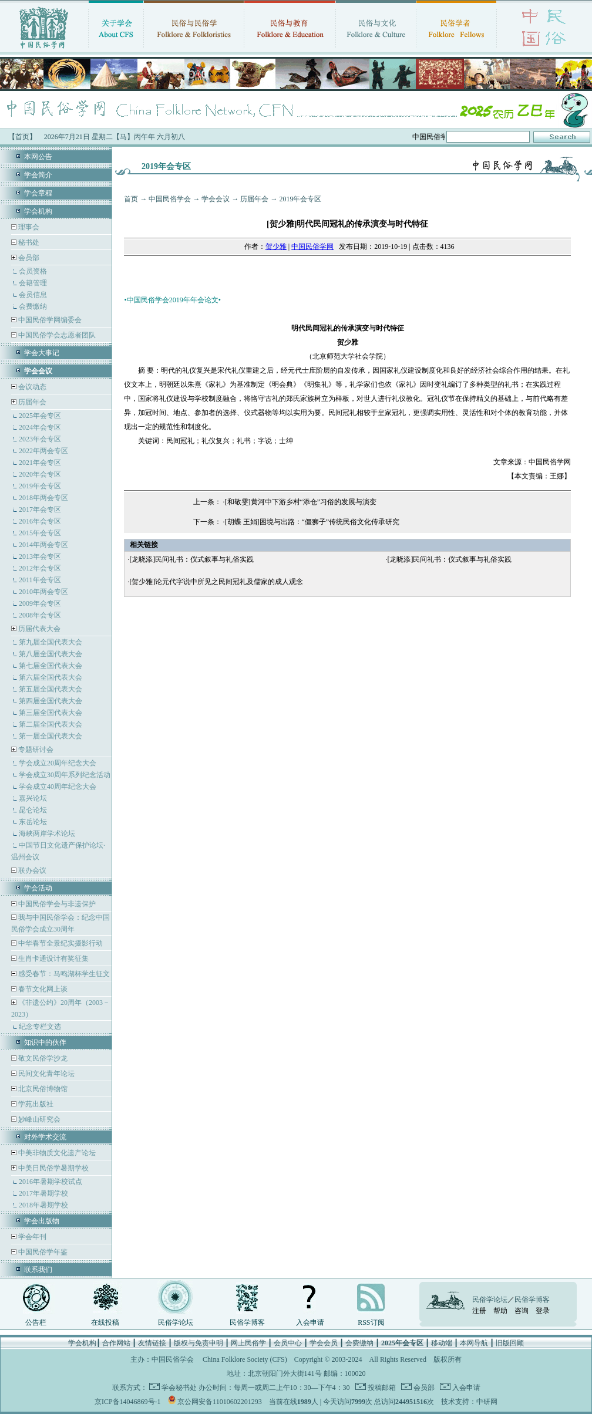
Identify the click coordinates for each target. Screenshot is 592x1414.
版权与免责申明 (198, 1343)
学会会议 (215, 199)
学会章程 (38, 193)
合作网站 (116, 1343)
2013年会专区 (40, 556)
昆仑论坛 (33, 810)
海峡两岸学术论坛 (47, 833)
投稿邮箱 (381, 1387)
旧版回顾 (510, 1343)
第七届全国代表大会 (50, 666)
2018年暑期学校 (43, 1205)
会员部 (28, 258)
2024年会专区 (40, 427)
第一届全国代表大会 (50, 736)
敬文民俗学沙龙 (42, 1058)
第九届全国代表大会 (50, 642)
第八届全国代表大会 (50, 654)
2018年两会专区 (43, 498)
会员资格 (33, 271)
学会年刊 (31, 1237)
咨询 (521, 1311)
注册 (479, 1311)
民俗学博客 (247, 1322)
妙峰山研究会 (38, 1119)
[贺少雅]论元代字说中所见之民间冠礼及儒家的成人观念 (216, 582)
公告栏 (35, 1322)
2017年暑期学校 (43, 1193)
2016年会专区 (40, 521)
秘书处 (27, 242)
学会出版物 (41, 1221)
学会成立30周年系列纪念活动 (64, 775)
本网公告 (38, 157)
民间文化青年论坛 (45, 1073)
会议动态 (31, 387)
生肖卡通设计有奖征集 (52, 958)
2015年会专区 (40, 533)
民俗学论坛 (175, 1322)
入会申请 (310, 1322)
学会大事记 (41, 353)
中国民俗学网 (312, 246)
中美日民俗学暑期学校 (53, 1168)
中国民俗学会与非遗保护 (56, 904)
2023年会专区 (40, 439)
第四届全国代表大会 (50, 701)
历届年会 (32, 402)
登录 (543, 1311)
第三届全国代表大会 (50, 712)
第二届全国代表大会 (50, 724)
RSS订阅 (371, 1322)
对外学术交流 (45, 1137)
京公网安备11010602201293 (219, 1402)
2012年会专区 (40, 568)
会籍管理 (33, 283)
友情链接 (152, 1343)
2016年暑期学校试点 (50, 1181)
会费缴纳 (33, 306)
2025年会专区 (40, 415)
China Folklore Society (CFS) (245, 1359)
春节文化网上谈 (42, 989)
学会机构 (38, 211)
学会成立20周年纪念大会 (57, 763)
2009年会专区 (40, 603)
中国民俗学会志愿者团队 (56, 335)
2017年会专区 (40, 509)
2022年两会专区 (43, 451)
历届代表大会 (39, 629)
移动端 (441, 1343)
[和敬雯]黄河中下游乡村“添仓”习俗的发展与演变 (301, 502)
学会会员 (324, 1343)
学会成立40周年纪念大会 (57, 786)
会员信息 (33, 295)
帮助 (500, 1311)
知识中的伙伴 (45, 1042)
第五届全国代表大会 (50, 689)
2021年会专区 (40, 462)
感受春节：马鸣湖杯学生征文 (63, 974)
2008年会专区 (40, 615)
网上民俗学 (248, 1343)
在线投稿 (105, 1322)
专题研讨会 (35, 749)
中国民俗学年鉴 (42, 1252)
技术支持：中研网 (469, 1402)
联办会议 (31, 870)
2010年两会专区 (43, 592)
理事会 (27, 227)
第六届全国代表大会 (50, 677)
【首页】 (22, 137)
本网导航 (474, 1343)
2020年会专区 (40, 474)
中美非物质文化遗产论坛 (56, 1153)
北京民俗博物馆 (42, 1089)
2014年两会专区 (43, 545)
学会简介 (38, 175)
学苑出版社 (34, 1104)
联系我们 (38, 1269)
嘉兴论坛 (33, 798)
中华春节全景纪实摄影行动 (59, 943)
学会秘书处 (179, 1387)
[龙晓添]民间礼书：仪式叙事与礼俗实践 (191, 559)
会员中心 (288, 1343)
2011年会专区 (40, 580)
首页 (131, 199)
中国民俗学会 (170, 199)
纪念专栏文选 (40, 1026)
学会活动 (38, 888)
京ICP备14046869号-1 (128, 1402)
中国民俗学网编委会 (49, 320)
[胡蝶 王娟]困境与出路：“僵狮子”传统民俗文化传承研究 (312, 522)
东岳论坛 (33, 822)
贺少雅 (276, 246)
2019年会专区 (40, 486)
